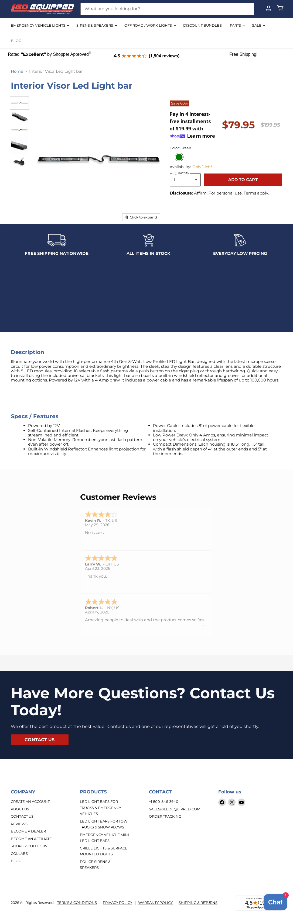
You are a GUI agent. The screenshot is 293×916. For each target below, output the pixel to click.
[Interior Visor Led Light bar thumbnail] (19, 103)
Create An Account (30, 804)
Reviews (19, 826)
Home (17, 71)
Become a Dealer (28, 833)
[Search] (167, 9)
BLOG (16, 41)
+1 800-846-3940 (163, 804)
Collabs (19, 855)
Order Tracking (165, 819)
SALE (258, 25)
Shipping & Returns (198, 905)
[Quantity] (185, 179)
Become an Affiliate (31, 841)
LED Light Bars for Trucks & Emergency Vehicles (100, 810)
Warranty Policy (155, 905)
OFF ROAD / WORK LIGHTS (150, 25)
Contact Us (22, 819)
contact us (40, 742)
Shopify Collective (30, 848)
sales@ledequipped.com (174, 811)
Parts (237, 25)
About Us (20, 811)
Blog (16, 863)
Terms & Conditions (77, 905)
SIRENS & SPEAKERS (96, 25)
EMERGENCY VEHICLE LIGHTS (40, 25)
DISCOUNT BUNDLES (202, 25)
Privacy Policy (117, 905)
